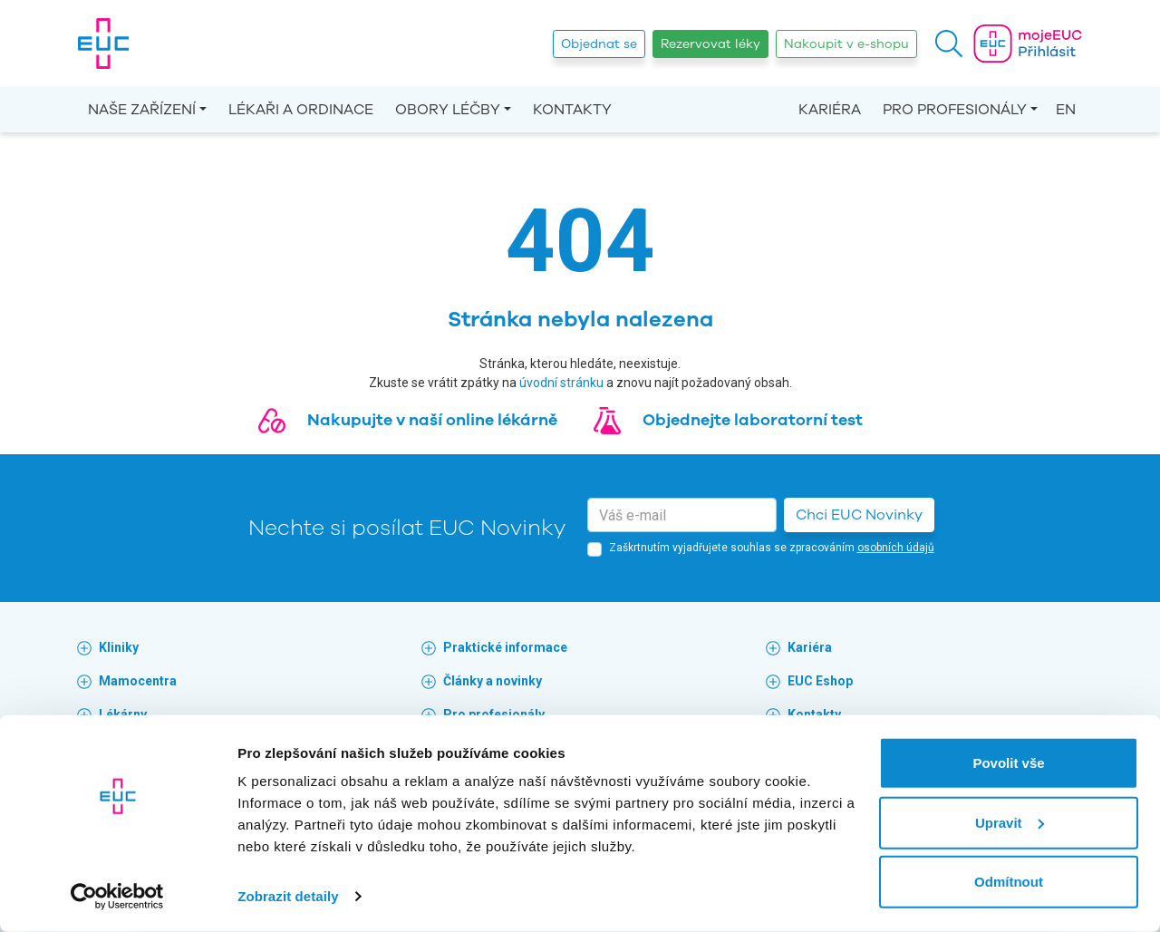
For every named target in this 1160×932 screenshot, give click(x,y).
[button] (948, 43)
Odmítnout (1008, 881)
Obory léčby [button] (447, 110)
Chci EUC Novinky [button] (859, 515)
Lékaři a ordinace (300, 110)
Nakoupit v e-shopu (846, 44)
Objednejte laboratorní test (753, 420)
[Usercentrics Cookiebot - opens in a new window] (117, 896)
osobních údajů (895, 547)
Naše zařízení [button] (142, 110)
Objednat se (599, 44)
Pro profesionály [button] (955, 110)
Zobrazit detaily (288, 896)
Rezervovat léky (710, 44)
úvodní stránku (561, 382)
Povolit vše (1008, 763)
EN (1066, 110)
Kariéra (829, 110)
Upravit (1009, 822)
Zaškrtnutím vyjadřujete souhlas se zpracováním (771, 547)
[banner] (103, 43)
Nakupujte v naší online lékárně (432, 420)
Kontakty (572, 110)
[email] (682, 515)
